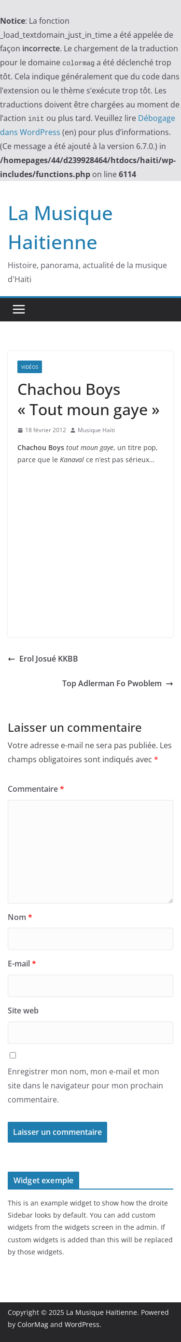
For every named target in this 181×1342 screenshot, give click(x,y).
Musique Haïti (96, 430)
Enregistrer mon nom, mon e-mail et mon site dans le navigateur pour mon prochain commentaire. (85, 1085)
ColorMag (32, 1324)
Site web (23, 1010)
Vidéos (29, 366)
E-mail (22, 963)
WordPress (82, 1324)
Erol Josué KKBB (43, 658)
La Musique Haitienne (101, 1312)
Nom (20, 917)
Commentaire (36, 789)
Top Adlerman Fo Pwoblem (117, 683)
